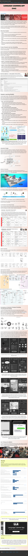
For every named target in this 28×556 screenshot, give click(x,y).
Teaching (8, 2)
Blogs (18, 2)
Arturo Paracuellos (4, 172)
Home (1, 2)
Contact (22, 2)
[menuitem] (1, 3)
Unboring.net (9, 172)
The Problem (3, 13)
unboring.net (5, 187)
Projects (12, 2)
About (4, 2)
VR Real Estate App (12, 548)
